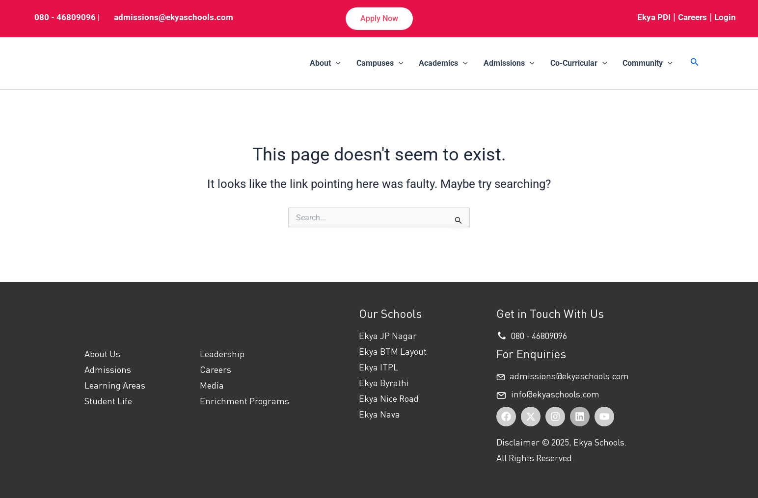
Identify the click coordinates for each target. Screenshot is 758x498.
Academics (443, 63)
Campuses (380, 63)
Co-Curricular (578, 63)
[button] (379, 18)
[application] (336, 63)
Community (648, 63)
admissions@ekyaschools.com (173, 17)
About (325, 63)
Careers (692, 17)
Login (725, 17)
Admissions (509, 63)
